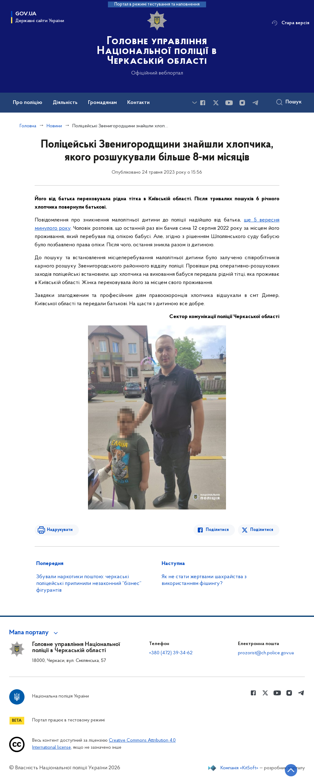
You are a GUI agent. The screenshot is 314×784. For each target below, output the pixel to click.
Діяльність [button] (65, 103)
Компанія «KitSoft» (239, 768)
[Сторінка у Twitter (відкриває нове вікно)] (216, 102)
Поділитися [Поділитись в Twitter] (261, 530)
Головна (28, 126)
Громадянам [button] (102, 103)
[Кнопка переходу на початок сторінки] (291, 770)
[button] (34, 632)
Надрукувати (60, 530)
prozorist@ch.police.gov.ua (266, 653)
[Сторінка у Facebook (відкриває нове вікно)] (202, 102)
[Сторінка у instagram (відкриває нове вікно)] (242, 102)
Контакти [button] (138, 103)
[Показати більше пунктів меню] (194, 103)
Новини (54, 126)
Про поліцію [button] (27, 103)
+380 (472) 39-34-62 (171, 653)
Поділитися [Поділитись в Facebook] (217, 530)
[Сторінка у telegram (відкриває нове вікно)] (255, 102)
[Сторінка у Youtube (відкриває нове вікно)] (229, 102)
